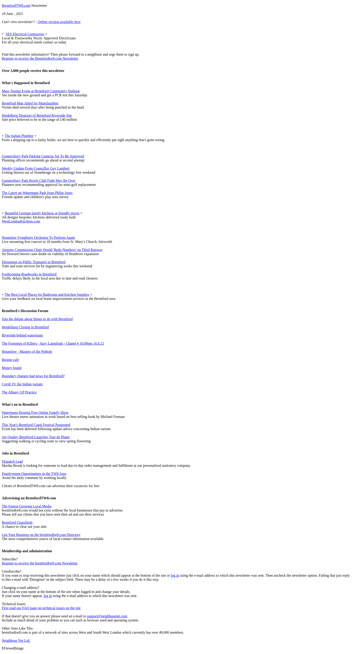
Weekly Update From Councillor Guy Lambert (36, 168)
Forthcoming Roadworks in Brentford (29, 274)
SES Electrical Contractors (25, 34)
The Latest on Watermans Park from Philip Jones (37, 193)
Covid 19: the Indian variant (22, 384)
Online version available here (59, 22)
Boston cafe (10, 360)
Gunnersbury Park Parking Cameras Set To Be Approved (43, 156)
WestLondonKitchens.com (21, 221)
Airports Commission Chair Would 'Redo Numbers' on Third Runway (52, 250)
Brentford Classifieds (17, 522)
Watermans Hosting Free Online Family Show (35, 413)
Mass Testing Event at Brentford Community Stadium (41, 91)
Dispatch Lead (12, 461)
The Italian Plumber (19, 136)
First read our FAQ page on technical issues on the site (41, 608)
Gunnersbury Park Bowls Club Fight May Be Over (38, 180)
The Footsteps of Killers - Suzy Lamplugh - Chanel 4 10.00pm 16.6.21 (53, 343)
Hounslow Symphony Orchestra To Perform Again (38, 237)
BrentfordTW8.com (16, 5)
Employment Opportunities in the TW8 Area (34, 474)
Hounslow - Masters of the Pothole (27, 351)
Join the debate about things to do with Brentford (37, 319)
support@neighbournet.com (107, 616)
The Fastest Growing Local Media (26, 506)
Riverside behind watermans (22, 335)
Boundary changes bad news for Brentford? (33, 376)
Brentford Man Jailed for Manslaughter (30, 103)
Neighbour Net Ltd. (16, 640)
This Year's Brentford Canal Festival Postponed (36, 425)
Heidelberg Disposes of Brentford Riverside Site (37, 115)
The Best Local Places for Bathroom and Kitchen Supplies (47, 294)
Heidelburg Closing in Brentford (25, 327)
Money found (11, 368)
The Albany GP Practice (19, 392)
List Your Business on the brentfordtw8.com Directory (41, 535)
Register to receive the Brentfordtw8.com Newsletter (40, 58)
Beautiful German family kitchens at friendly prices (42, 213)
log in (175, 575)
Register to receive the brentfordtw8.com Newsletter (40, 563)
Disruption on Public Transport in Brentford (33, 262)
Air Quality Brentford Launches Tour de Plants (36, 437)
